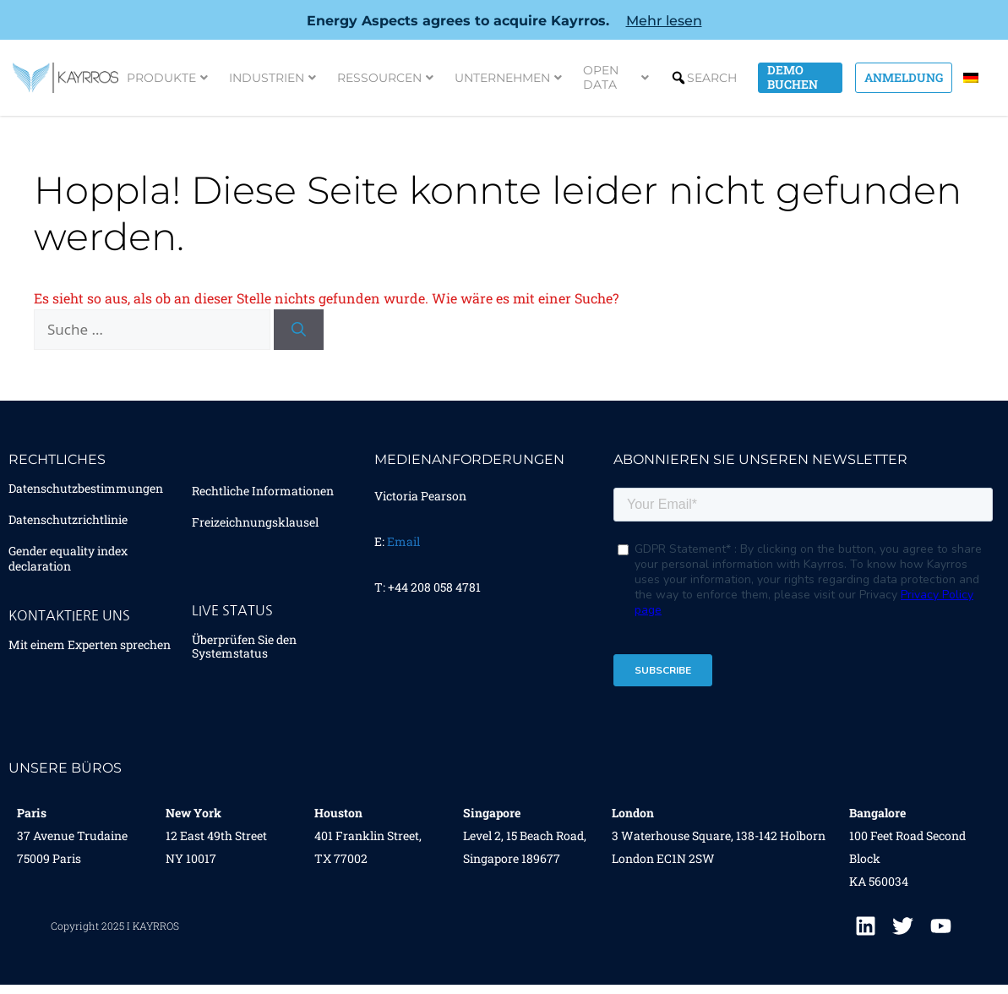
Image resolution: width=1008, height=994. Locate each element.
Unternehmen (508, 77)
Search (712, 77)
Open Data (616, 77)
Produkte (167, 77)
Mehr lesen (664, 21)
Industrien (272, 77)
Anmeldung (903, 77)
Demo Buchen (792, 77)
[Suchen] (299, 329)
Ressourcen (385, 77)
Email (403, 541)
